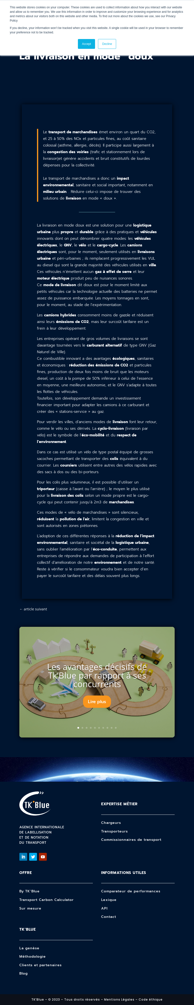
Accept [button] (86, 44)
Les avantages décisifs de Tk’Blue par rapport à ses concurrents (97, 675)
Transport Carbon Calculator (46, 899)
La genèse (29, 948)
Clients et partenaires (40, 965)
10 (116, 728)
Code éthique (151, 999)
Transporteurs (114, 831)
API (104, 908)
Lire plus (97, 701)
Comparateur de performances (130, 891)
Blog (23, 973)
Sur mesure (30, 908)
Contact (108, 916)
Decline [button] (107, 44)
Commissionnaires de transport (131, 839)
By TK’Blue (29, 891)
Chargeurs (111, 822)
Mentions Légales (119, 999)
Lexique (109, 899)
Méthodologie (32, 956)
